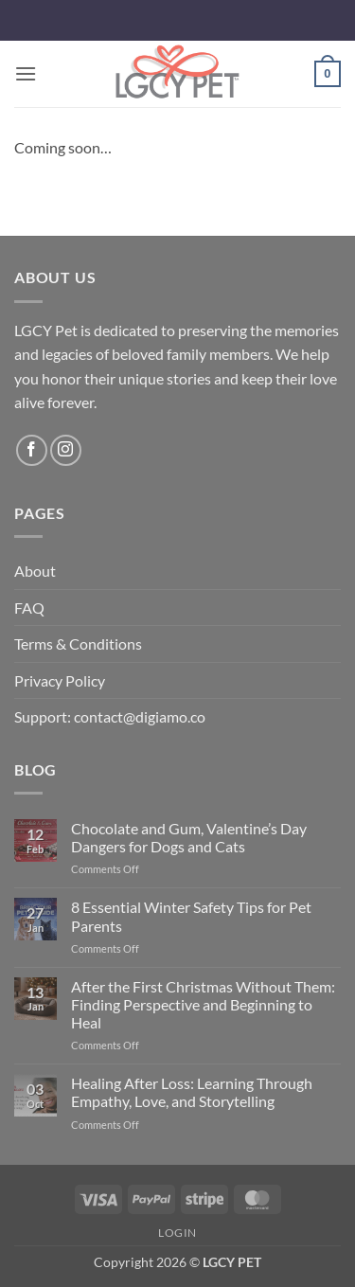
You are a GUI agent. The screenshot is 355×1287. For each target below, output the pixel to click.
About (35, 571)
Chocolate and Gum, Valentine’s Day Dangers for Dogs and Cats (189, 837)
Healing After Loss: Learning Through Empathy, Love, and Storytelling (191, 1092)
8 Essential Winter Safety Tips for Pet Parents (191, 916)
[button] (25, 73)
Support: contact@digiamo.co (109, 716)
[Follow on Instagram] (65, 450)
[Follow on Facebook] (31, 450)
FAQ (29, 608)
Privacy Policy (59, 680)
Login (177, 1232)
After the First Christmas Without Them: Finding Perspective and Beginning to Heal (203, 1004)
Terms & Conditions (78, 643)
